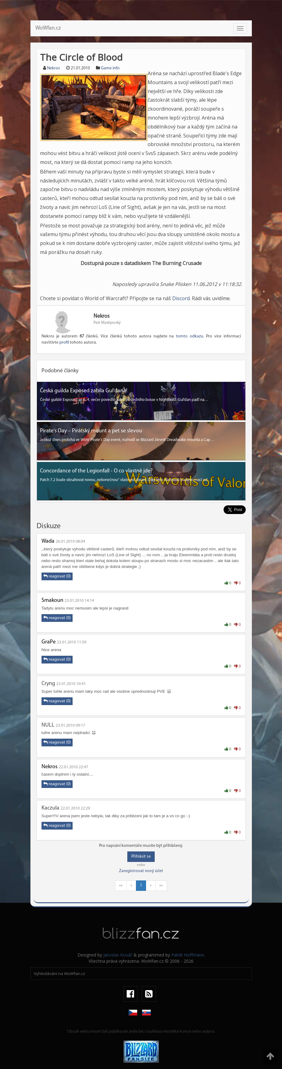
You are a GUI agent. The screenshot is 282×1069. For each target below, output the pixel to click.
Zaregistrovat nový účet (141, 871)
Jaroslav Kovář (117, 955)
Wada (48, 541)
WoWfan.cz (48, 28)
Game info (110, 68)
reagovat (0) (57, 576)
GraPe (49, 642)
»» (161, 885)
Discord (181, 298)
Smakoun (52, 600)
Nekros (53, 68)
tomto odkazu (189, 336)
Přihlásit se (141, 856)
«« (121, 885)
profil (64, 342)
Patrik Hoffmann (187, 955)
